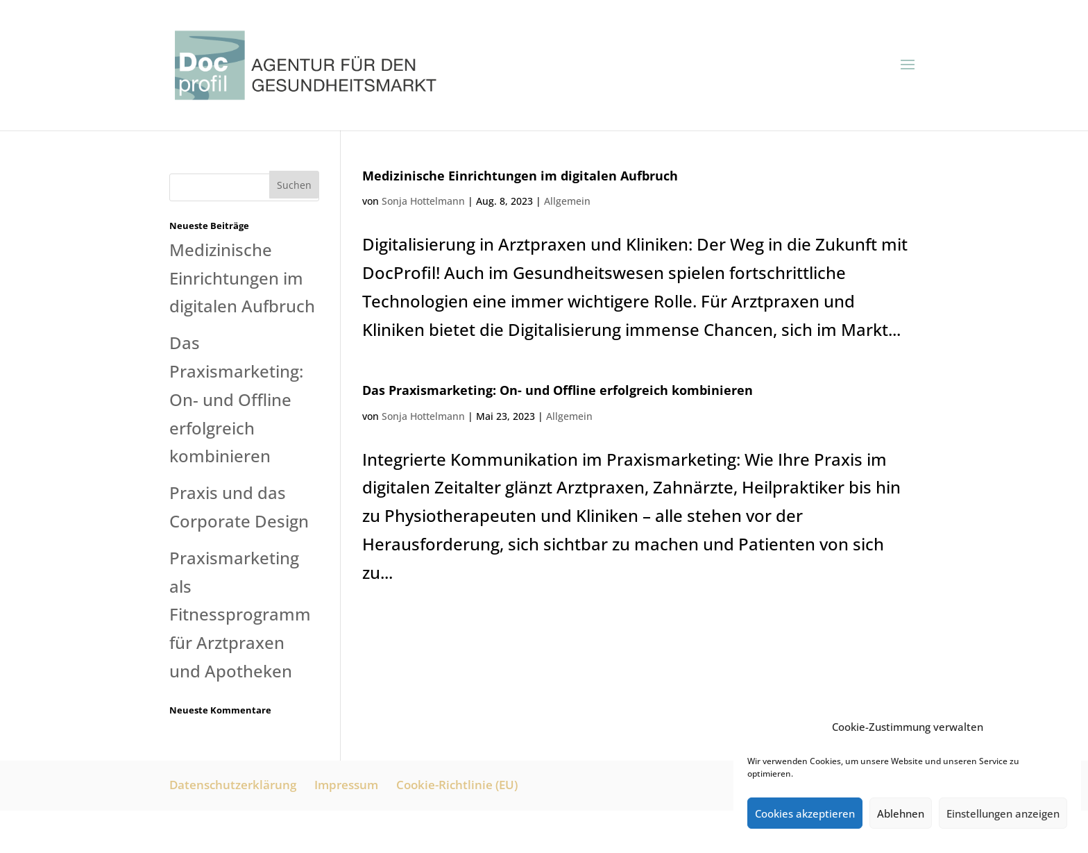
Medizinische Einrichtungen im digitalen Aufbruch (520, 175)
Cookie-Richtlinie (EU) (457, 785)
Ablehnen (900, 813)
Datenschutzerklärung (232, 785)
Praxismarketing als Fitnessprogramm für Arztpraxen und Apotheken (240, 614)
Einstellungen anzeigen (1003, 813)
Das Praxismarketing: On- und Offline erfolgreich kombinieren (557, 390)
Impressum (346, 785)
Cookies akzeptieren (805, 813)
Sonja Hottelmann (423, 201)
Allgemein (567, 201)
